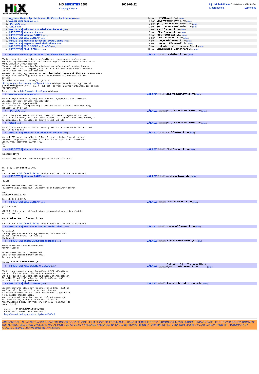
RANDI (161, 367)
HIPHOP (140, 364)
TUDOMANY (237, 367)
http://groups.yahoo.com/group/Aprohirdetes (26, 88)
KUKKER (7, 367)
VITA (27, 370)
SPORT (189, 367)
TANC (219, 367)
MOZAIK (78, 367)
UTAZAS (7, 370)
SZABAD (200, 367)
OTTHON (129, 367)
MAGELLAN (40, 367)
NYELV (119, 367)
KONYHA (226, 364)
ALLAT (25, 364)
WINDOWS (53, 370)
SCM (182, 367)
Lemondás (250, 7)
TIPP (226, 367)
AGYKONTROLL (11, 364)
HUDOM (188, 364)
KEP (217, 364)
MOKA (69, 367)
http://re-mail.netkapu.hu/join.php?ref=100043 (29, 356)
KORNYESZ (248, 364)
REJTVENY (172, 367)
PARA (153, 367)
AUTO (33, 364)
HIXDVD (178, 364)
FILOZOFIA (102, 364)
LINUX (29, 367)
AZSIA (40, 364)
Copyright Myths (68, 8)
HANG (130, 364)
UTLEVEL (18, 370)
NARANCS (90, 367)
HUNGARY (200, 364)
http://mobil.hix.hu (29, 192)
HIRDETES (72, 4)
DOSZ (72, 364)
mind (78, 18)
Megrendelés (216, 7)
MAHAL (52, 367)
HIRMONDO (166, 364)
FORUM (113, 364)
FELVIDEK (82, 364)
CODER (63, 364)
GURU (122, 364)
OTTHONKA (142, 367)
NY (113, 367)
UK (246, 367)
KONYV (236, 364)
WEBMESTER (38, 370)
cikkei (181, 18)
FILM (92, 364)
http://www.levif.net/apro (33, 96)
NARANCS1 (104, 367)
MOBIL (61, 367)
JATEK (210, 364)
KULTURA (19, 367)
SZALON (210, 367)
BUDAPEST (51, 364)
